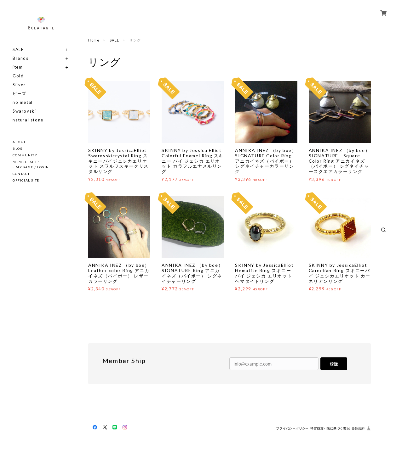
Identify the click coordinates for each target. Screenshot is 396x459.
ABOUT (19, 142)
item (18, 67)
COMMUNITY (25, 155)
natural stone (28, 120)
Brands (21, 58)
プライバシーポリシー (292, 428)
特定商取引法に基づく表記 (330, 428)
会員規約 (358, 428)
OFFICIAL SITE (26, 180)
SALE (18, 50)
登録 (334, 364)
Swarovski (24, 111)
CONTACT (21, 174)
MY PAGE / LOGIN (32, 167)
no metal (23, 102)
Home (94, 40)
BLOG (18, 148)
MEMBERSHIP (26, 162)
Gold (18, 76)
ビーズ (19, 94)
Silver (19, 85)
